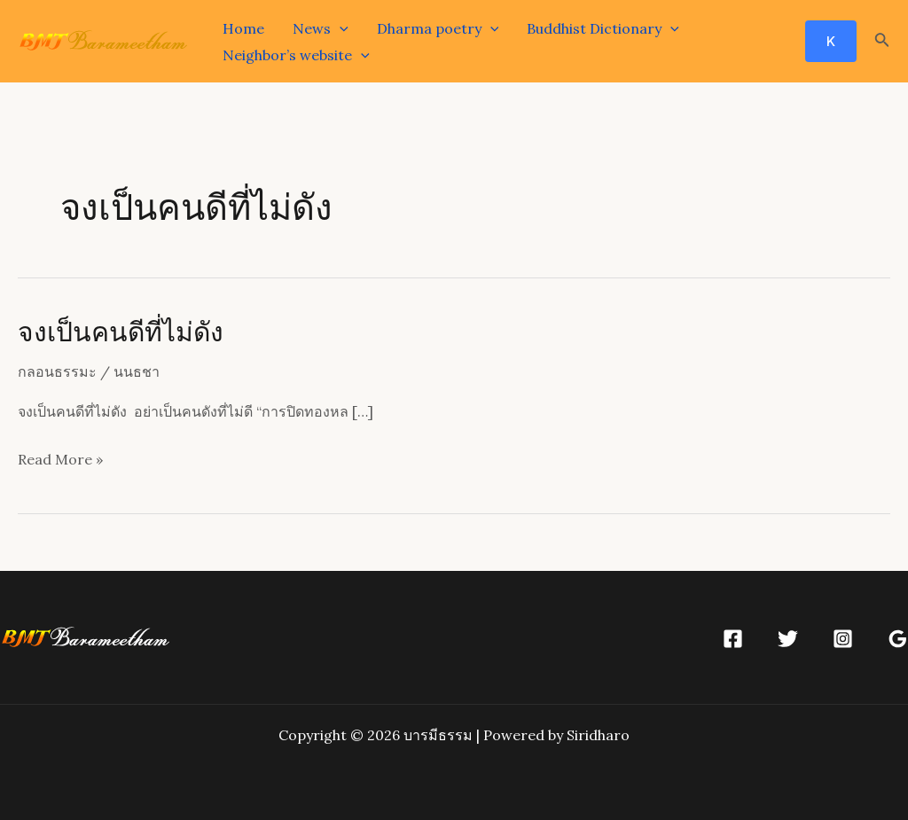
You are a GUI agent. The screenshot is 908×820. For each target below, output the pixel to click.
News (320, 28)
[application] (339, 28)
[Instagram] (843, 639)
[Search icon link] (882, 41)
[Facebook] (733, 639)
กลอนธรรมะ (57, 371)
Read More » (60, 460)
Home (243, 28)
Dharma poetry (438, 28)
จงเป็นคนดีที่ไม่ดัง (120, 331)
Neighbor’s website (296, 55)
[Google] (898, 639)
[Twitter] (788, 639)
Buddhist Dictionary (603, 28)
